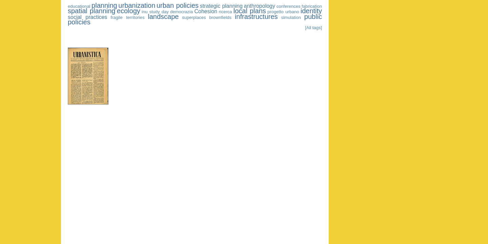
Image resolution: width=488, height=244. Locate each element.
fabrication (312, 6)
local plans (249, 11)
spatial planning (91, 11)
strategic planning (221, 6)
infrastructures (256, 16)
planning (104, 5)
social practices (87, 17)
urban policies (178, 5)
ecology (128, 11)
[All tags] (313, 27)
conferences (289, 6)
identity (311, 11)
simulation (291, 17)
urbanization (136, 5)
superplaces (194, 17)
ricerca (225, 11)
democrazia (181, 11)
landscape (163, 16)
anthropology (260, 6)
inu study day (155, 11)
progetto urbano (283, 11)
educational (79, 6)
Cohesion (206, 11)
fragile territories (127, 17)
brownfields (220, 17)
